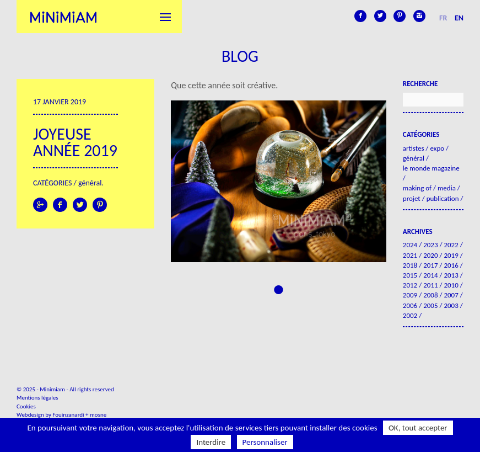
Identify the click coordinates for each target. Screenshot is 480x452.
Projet (411, 198)
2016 (451, 265)
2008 (430, 295)
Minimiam (63, 16)
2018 (410, 265)
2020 (430, 255)
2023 (430, 245)
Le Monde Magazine (431, 168)
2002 (410, 315)
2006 (410, 305)
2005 (430, 305)
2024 (410, 245)
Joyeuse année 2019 (75, 142)
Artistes (413, 148)
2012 (410, 285)
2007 (451, 295)
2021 (410, 255)
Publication (443, 198)
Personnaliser (265, 442)
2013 (451, 275)
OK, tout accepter (418, 428)
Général (89, 183)
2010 (451, 285)
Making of (417, 188)
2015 (410, 275)
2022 (451, 245)
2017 (430, 265)
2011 (430, 285)
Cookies (26, 406)
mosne (98, 414)
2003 (451, 305)
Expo (437, 148)
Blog (240, 56)
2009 (410, 295)
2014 (430, 275)
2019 (451, 255)
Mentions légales (37, 397)
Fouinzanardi (68, 414)
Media (447, 188)
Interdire (210, 442)
